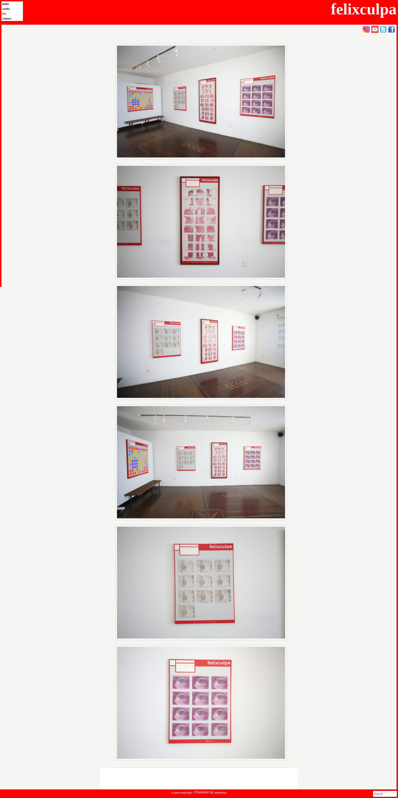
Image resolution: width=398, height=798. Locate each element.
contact (6, 18)
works (6, 8)
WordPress (220, 792)
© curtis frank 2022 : (182, 792)
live (4, 13)
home (5, 3)
